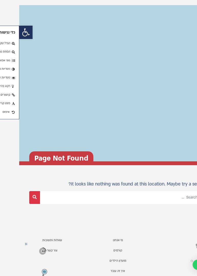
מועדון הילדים (98, 261)
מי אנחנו (99, 240)
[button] (6, 32)
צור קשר (33, 250)
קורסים (98, 250)
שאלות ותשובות (33, 240)
